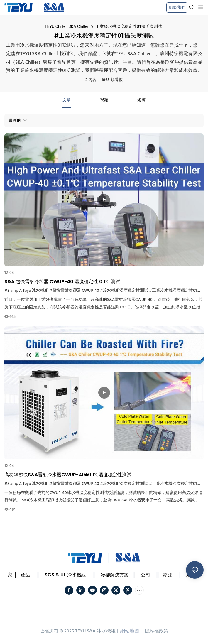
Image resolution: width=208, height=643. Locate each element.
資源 (167, 574)
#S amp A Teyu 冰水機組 (26, 290)
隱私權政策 (156, 631)
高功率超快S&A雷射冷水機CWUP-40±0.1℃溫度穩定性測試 (67, 474)
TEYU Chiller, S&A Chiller (67, 26)
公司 (145, 574)
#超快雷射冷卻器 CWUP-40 (74, 290)
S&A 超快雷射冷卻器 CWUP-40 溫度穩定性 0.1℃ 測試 (62, 281)
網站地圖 (129, 631)
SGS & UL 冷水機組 (65, 574)
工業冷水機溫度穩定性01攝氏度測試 (129, 26)
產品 (25, 574)
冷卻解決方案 (115, 574)
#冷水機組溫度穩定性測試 (124, 290)
